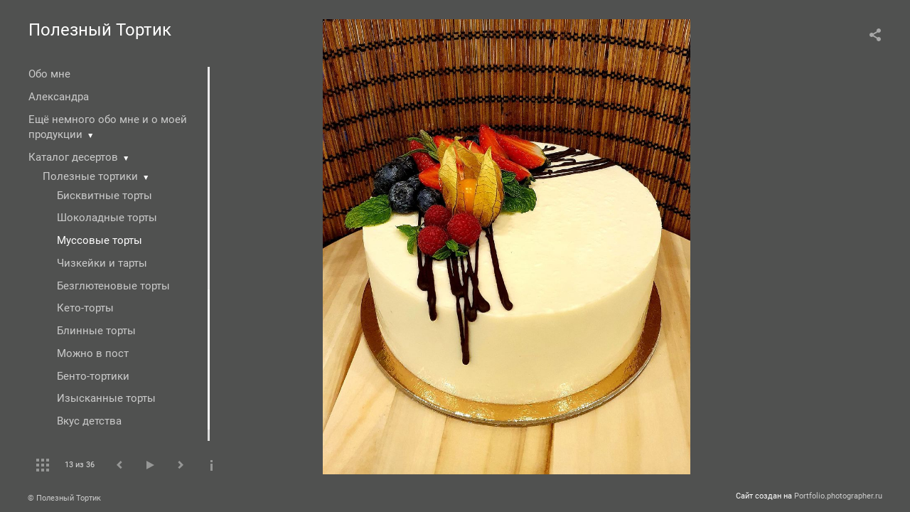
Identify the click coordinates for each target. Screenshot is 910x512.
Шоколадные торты (107, 217)
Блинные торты (96, 330)
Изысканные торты (106, 398)
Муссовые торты (99, 240)
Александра (58, 96)
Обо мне (49, 74)
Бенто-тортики (93, 376)
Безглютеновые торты (113, 285)
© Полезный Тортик (64, 498)
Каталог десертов (73, 157)
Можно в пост (93, 353)
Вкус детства (89, 421)
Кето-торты (85, 308)
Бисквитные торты (104, 195)
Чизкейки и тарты (102, 263)
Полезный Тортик (99, 30)
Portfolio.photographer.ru (838, 496)
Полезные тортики (90, 176)
